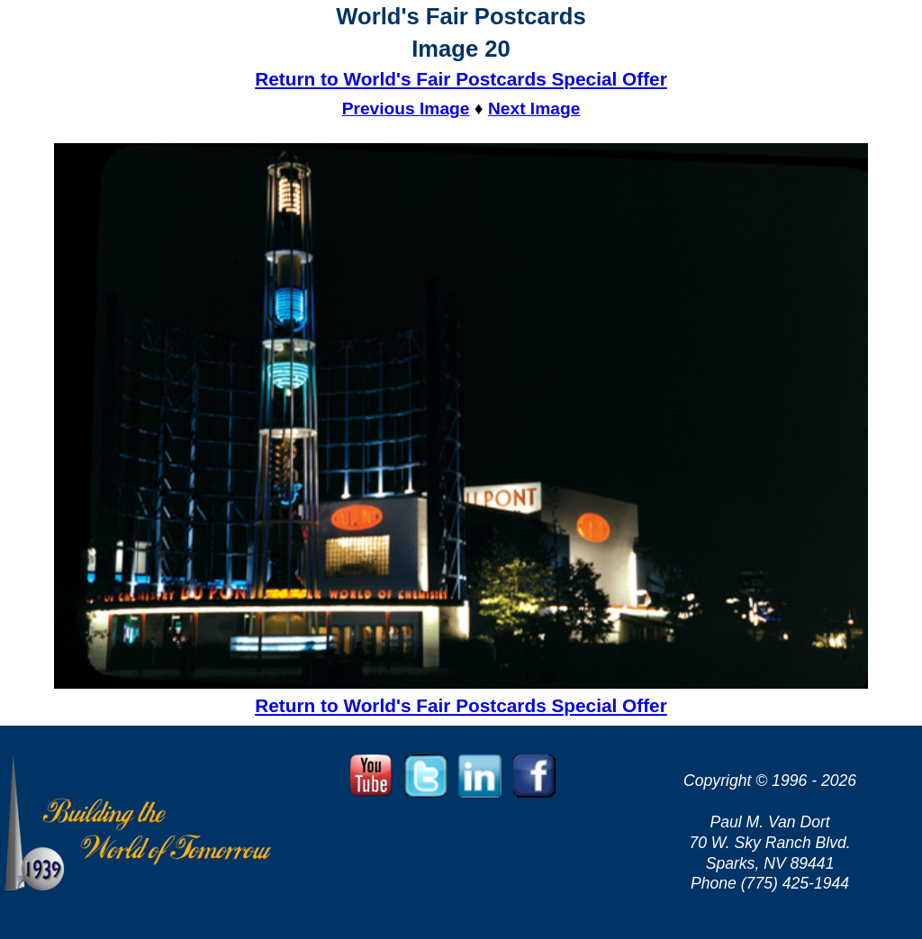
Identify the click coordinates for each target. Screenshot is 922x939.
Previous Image (406, 108)
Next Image (534, 108)
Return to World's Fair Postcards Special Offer (461, 78)
